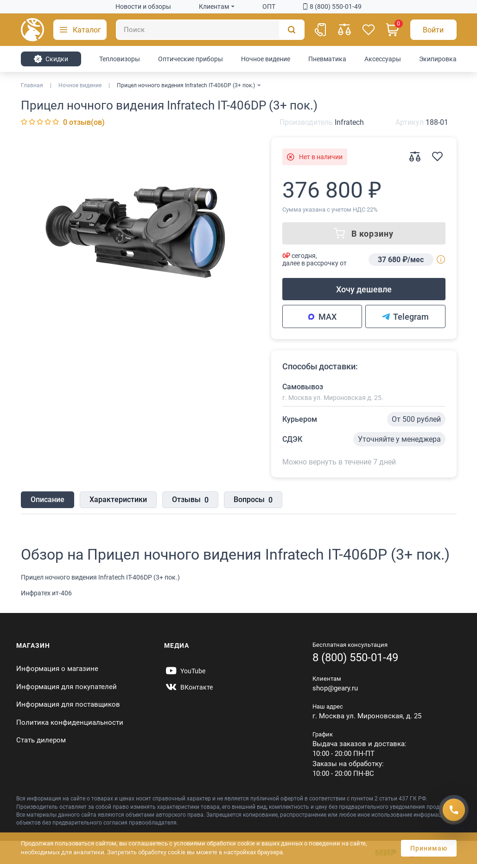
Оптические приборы (190, 59)
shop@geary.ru (335, 688)
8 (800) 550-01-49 (332, 6)
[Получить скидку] (454, 810)
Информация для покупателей (66, 687)
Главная (32, 85)
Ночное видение (265, 59)
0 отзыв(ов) (84, 122)
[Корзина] (392, 29)
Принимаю (428, 848)
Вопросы (253, 500)
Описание (47, 499)
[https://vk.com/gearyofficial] (188, 687)
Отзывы (190, 500)
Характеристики (118, 499)
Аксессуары (382, 59)
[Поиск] (210, 29)
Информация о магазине (57, 668)
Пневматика (327, 59)
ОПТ (268, 6)
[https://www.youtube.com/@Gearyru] (184, 671)
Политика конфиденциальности (69, 722)
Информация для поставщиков (68, 704)
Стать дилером (41, 740)
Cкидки (50, 59)
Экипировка (438, 59)
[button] (80, 29)
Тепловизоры (119, 59)
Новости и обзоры (143, 6)
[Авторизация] (433, 29)
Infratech (349, 122)
